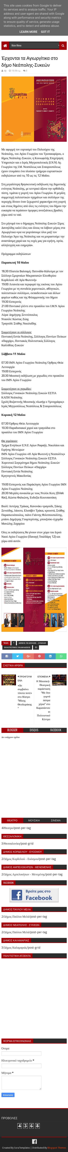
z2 (36, 647)
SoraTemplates (22, 1147)
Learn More (28, 32)
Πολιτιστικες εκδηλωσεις (17, 647)
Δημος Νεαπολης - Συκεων (32, 643)
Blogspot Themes (57, 1147)
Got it (45, 32)
